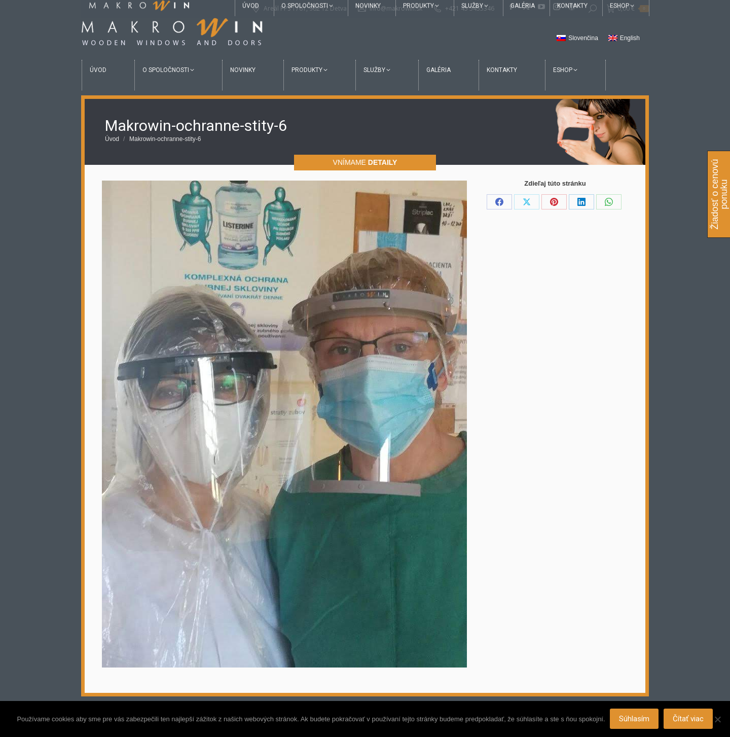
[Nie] (717, 719)
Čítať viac (688, 719)
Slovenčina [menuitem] (583, 38)
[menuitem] (577, 38)
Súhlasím (634, 719)
